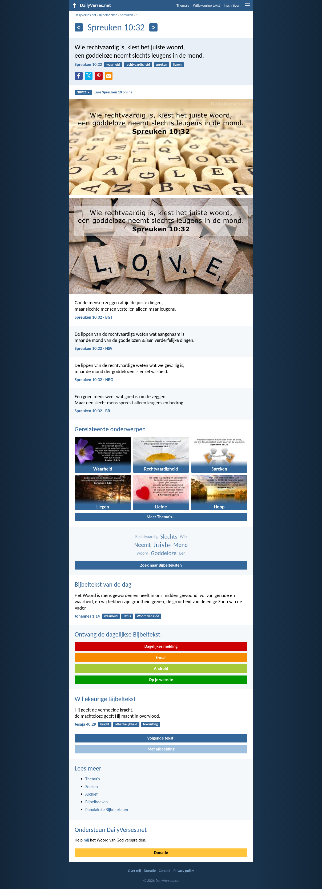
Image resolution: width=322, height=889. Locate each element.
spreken (161, 64)
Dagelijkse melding (161, 646)
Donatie (161, 852)
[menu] (247, 7)
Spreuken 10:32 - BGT (93, 317)
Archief (91, 794)
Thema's (182, 5)
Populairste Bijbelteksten (106, 809)
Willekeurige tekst (206, 5)
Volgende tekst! (161, 738)
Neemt (142, 544)
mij (86, 840)
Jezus (127, 616)
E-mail (160, 657)
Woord (142, 553)
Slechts (168, 536)
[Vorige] (79, 27)
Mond (180, 544)
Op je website (161, 679)
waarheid (113, 64)
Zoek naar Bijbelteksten (161, 565)
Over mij (134, 870)
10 (137, 15)
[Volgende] (153, 27)
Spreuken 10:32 (88, 64)
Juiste (162, 545)
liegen (177, 64)
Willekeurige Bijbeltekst (105, 699)
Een (182, 553)
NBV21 (83, 92)
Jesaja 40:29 (85, 724)
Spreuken (126, 15)
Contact (165, 870)
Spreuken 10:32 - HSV (93, 348)
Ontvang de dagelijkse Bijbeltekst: (118, 634)
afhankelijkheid (126, 724)
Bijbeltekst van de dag (103, 584)
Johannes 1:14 (87, 616)
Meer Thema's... (161, 516)
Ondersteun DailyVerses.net (111, 829)
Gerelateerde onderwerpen (110, 429)
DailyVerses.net (85, 15)
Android (161, 668)
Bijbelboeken (108, 15)
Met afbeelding (160, 749)
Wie (183, 536)
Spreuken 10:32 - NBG (94, 379)
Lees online (113, 92)
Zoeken (91, 786)
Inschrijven (232, 5)
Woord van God (148, 616)
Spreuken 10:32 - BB (92, 410)
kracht (104, 724)
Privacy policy (184, 870)
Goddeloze (164, 553)
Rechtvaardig (146, 536)
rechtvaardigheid (138, 64)
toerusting (150, 724)
